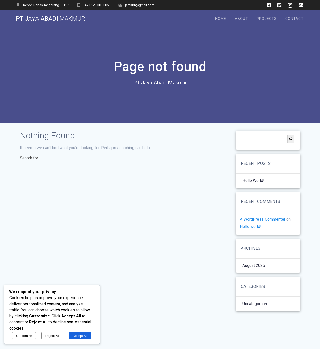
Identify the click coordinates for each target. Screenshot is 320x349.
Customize (24, 336)
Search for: (29, 158)
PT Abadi (50, 19)
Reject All (52, 336)
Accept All (79, 336)
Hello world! (253, 180)
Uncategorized (255, 303)
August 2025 (253, 265)
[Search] (290, 139)
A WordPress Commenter (262, 219)
